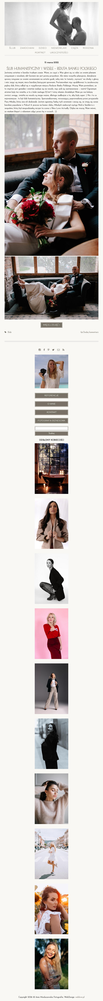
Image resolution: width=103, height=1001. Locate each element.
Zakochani (27, 48)
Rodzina (88, 48)
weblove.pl (79, 997)
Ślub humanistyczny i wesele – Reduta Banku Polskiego (52, 68)
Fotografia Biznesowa (51, 421)
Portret (40, 53)
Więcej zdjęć (52, 325)
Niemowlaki (59, 48)
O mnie (51, 404)
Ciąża (74, 48)
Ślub (12, 48)
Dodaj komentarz (90, 332)
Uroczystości (59, 53)
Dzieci (43, 48)
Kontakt (51, 412)
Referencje (51, 395)
